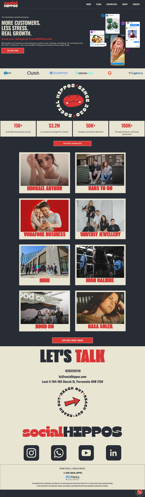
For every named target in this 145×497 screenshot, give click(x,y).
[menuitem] (90, 4)
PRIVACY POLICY (65, 468)
